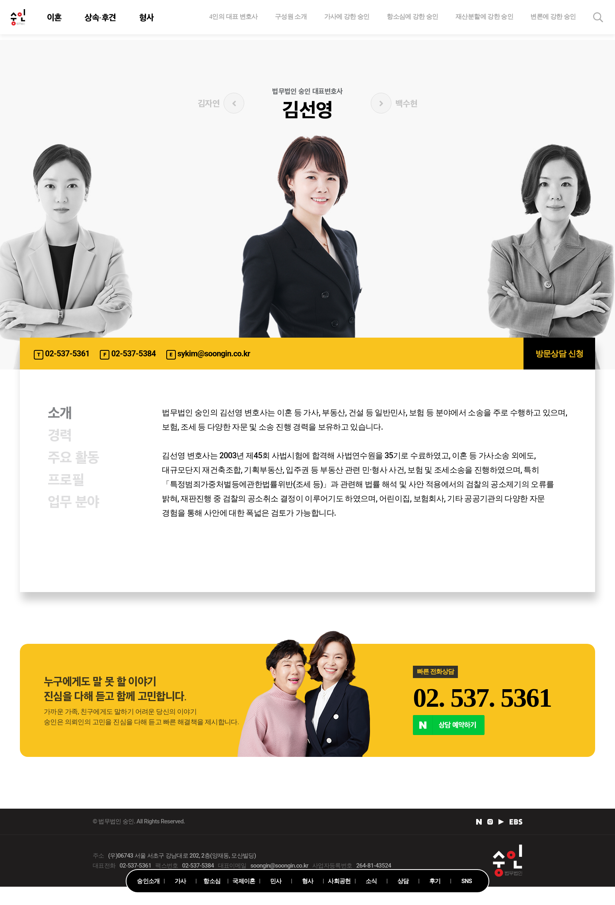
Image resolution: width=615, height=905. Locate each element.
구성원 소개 (291, 19)
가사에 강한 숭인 (347, 19)
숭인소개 (148, 881)
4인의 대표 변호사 (233, 19)
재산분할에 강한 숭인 (484, 19)
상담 (403, 881)
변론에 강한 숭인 (553, 19)
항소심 (211, 881)
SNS (466, 881)
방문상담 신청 (559, 353)
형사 (147, 20)
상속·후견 (101, 20)
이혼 (55, 20)
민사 (276, 881)
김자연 (221, 103)
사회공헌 (339, 881)
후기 (435, 881)
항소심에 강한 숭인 (412, 19)
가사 (180, 881)
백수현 (394, 103)
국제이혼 (243, 881)
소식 (371, 881)
